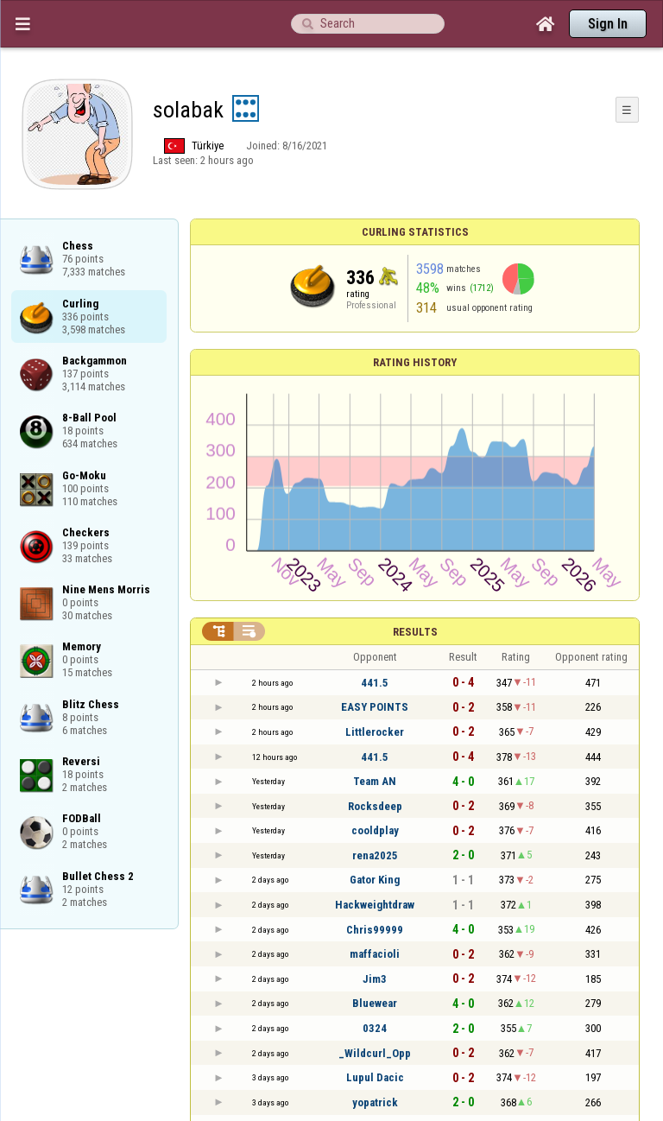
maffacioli (375, 953)
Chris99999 (374, 929)
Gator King (375, 879)
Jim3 (375, 978)
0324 (375, 1028)
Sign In (608, 24)
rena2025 (375, 855)
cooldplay (375, 830)
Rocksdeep (375, 806)
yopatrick (375, 1102)
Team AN (374, 781)
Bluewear (374, 1003)
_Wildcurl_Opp (374, 1053)
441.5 (374, 682)
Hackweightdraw (374, 904)
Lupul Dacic (375, 1077)
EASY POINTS (374, 706)
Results (415, 631)
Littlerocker (374, 731)
